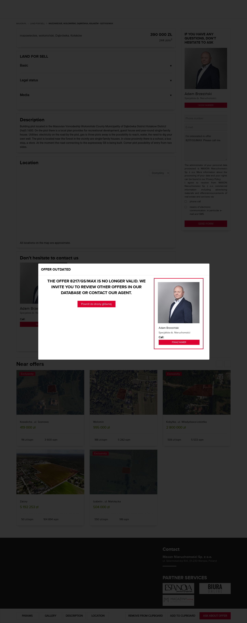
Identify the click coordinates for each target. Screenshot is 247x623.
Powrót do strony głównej (96, 304)
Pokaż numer (179, 342)
